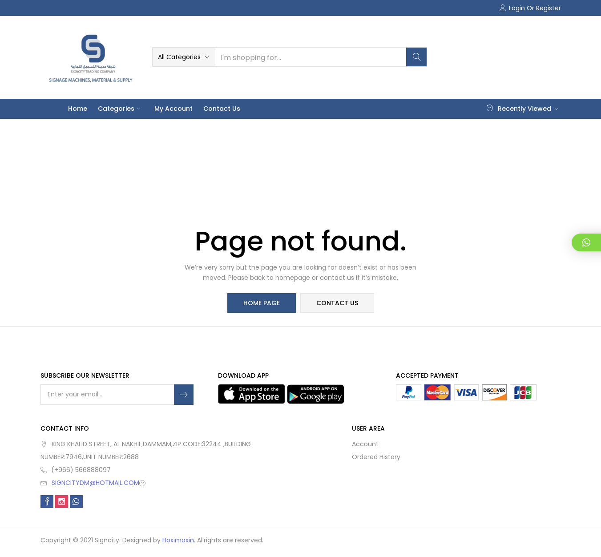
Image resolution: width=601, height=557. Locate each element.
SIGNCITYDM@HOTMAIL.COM (95, 482)
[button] (183, 57)
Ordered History (376, 456)
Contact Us (221, 108)
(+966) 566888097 (81, 469)
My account (173, 108)
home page (261, 303)
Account (365, 444)
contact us (337, 303)
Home (77, 108)
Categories (121, 108)
